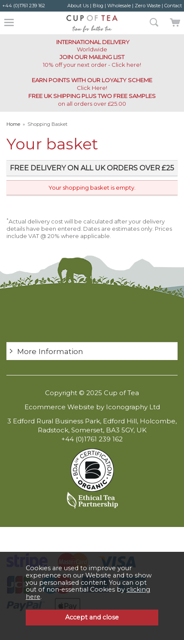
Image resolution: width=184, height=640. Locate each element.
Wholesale (119, 6)
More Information (50, 351)
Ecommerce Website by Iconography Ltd (92, 407)
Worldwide (92, 46)
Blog (98, 6)
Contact (173, 6)
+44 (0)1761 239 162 (23, 6)
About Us (78, 6)
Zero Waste (147, 6)
